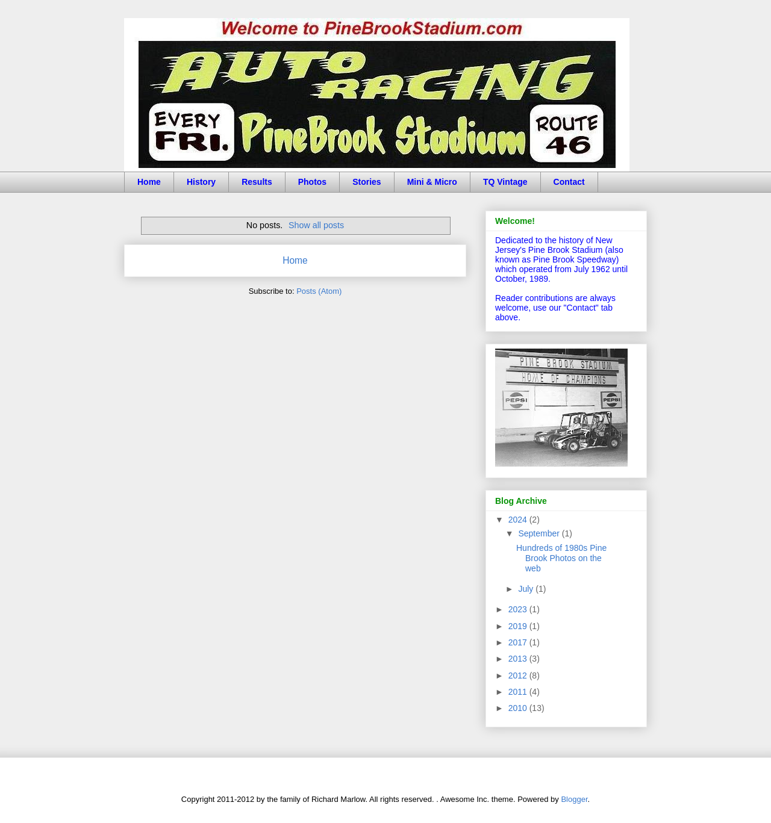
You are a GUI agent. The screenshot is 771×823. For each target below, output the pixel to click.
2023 (518, 609)
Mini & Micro (432, 182)
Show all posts (316, 225)
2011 (518, 692)
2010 (518, 708)
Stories (366, 182)
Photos (312, 182)
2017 (518, 642)
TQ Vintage (505, 182)
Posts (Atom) (319, 291)
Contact (569, 182)
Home (149, 182)
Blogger (574, 799)
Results (257, 182)
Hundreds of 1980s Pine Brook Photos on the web (561, 558)
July (526, 589)
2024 (518, 519)
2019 (518, 626)
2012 (518, 675)
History (201, 182)
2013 (518, 658)
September (539, 533)
